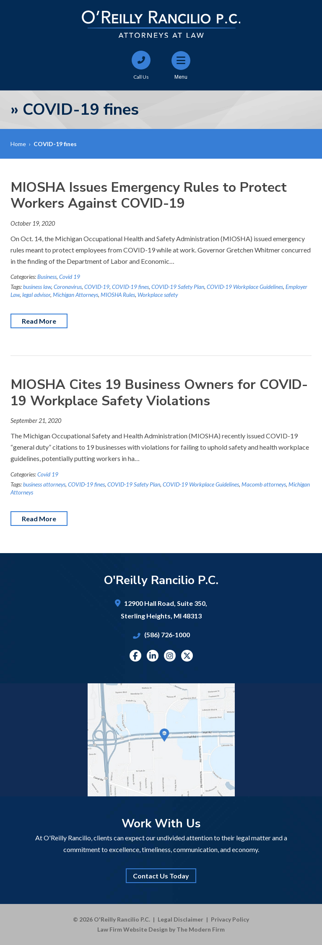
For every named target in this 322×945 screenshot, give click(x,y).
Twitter (187, 655)
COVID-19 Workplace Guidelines (245, 286)
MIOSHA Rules (118, 294)
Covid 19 (69, 276)
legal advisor (36, 294)
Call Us (141, 77)
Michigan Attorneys (75, 294)
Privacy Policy (230, 919)
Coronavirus (68, 286)
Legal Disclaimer (180, 919)
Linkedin (152, 655)
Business (47, 276)
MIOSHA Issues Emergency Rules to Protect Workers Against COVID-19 (148, 195)
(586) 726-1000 (167, 635)
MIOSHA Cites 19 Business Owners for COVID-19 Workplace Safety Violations (159, 392)
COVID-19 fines (130, 286)
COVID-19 (96, 286)
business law (37, 286)
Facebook (135, 655)
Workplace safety (158, 294)
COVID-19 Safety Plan (177, 286)
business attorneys (44, 484)
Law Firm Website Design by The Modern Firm (161, 929)
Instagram (169, 655)
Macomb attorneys (264, 484)
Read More (39, 321)
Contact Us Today (161, 876)
